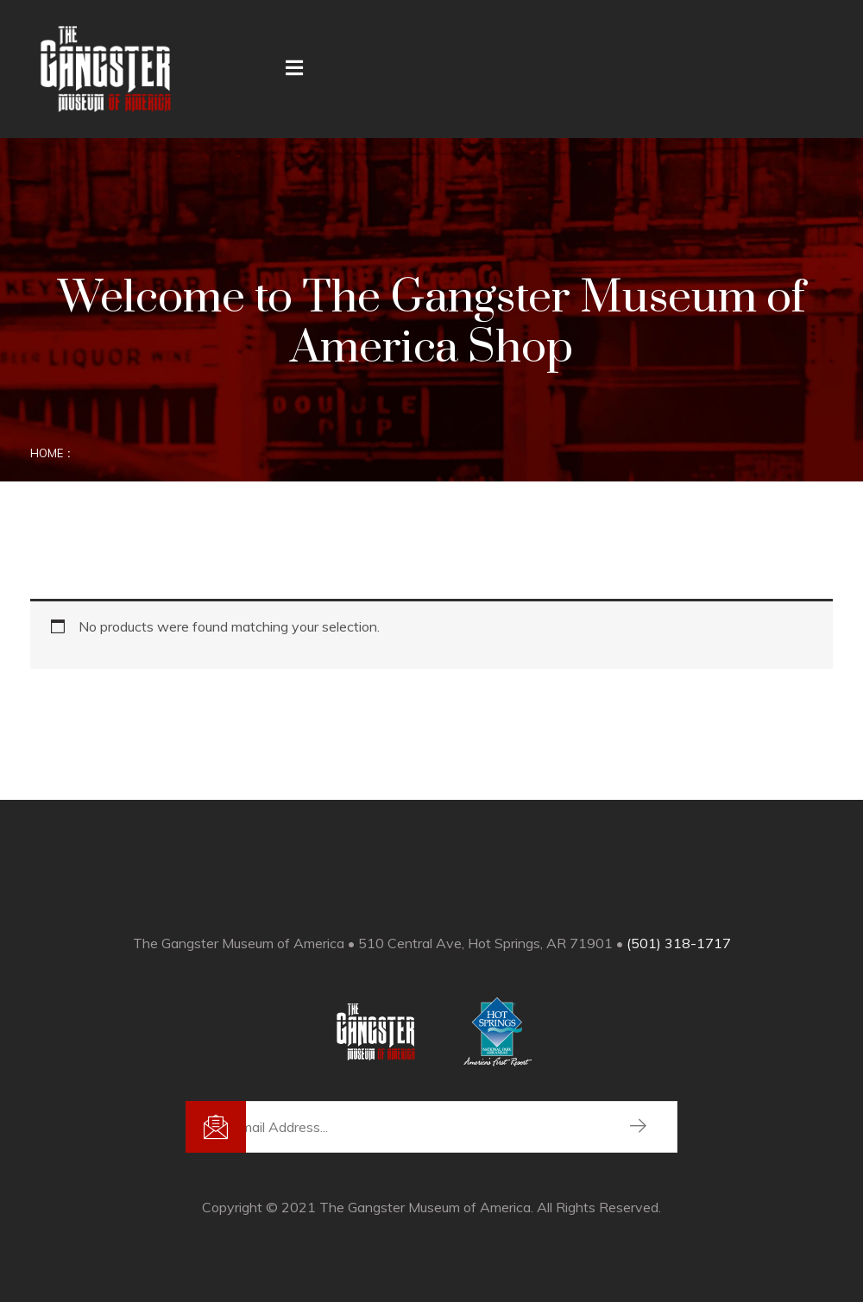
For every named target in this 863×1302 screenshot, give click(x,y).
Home (46, 453)
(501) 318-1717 (679, 943)
